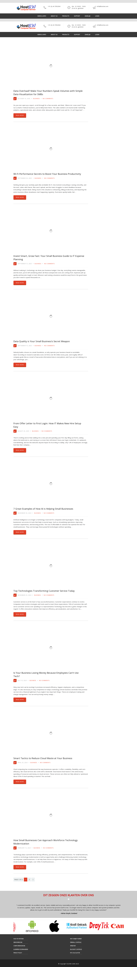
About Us (54, 16)
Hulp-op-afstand (18, 939)
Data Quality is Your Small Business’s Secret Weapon (41, 341)
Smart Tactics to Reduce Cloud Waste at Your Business (42, 758)
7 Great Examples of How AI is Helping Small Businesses (43, 508)
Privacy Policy (17, 953)
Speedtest (73, 946)
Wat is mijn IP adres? (76, 939)
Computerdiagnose (19, 946)
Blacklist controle (76, 949)
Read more (20, 115)
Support (77, 16)
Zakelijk (87, 16)
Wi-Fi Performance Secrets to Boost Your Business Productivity (47, 173)
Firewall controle (75, 942)
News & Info (41, 16)
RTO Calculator (75, 953)
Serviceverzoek (17, 942)
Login (97, 16)
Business (36, 98)
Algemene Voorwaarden (20, 949)
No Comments (48, 98)
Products (65, 16)
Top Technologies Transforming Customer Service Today (45, 590)
